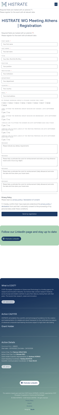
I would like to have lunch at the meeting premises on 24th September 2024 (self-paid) (28, 129)
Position (5, 63)
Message (5, 143)
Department (6, 78)
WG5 (30, 103)
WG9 (5, 105)
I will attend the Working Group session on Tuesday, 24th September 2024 (28, 109)
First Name (6, 41)
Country (5, 85)
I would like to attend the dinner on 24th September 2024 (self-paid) (28, 123)
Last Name (6, 48)
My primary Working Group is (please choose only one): (23, 100)
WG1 (5, 103)
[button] (56, 4)
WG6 (36, 103)
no (9, 112)
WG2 (11, 103)
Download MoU (6, 346)
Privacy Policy (29, 400)
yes (4, 112)
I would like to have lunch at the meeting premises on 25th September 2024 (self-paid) (28, 136)
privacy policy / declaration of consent (26, 200)
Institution (6, 70)
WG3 (17, 103)
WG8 (48, 103)
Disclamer (29, 406)
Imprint (29, 403)
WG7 (42, 103)
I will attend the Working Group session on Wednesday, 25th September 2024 (29, 116)
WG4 (23, 103)
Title (3, 55)
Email (4, 93)
